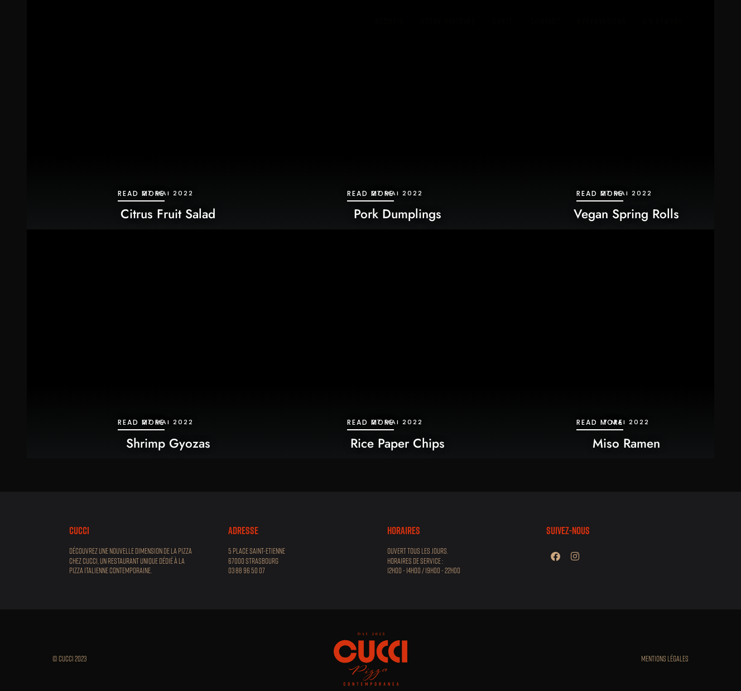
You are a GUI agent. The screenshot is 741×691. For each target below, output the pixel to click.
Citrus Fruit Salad (168, 214)
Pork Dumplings (397, 214)
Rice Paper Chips (397, 443)
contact (546, 21)
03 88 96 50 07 (246, 570)
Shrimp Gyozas (168, 443)
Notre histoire (447, 21)
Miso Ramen (626, 443)
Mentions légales (665, 658)
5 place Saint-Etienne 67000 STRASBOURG (256, 555)
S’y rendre (663, 21)
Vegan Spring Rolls (626, 214)
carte (503, 21)
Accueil (389, 21)
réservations (601, 21)
